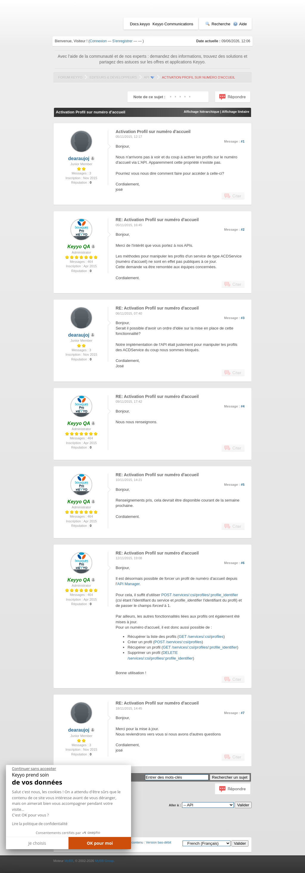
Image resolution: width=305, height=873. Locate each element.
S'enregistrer (122, 41)
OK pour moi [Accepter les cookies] (100, 843)
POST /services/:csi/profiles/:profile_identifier (199, 595)
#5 (243, 484)
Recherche (217, 24)
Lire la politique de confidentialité (39, 823)
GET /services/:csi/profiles (201, 636)
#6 (243, 563)
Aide (240, 24)
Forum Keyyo (70, 77)
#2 (243, 229)
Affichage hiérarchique (201, 111)
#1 (243, 141)
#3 (243, 318)
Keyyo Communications (172, 24)
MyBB (68, 861)
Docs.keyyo (140, 24)
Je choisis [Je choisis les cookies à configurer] (37, 843)
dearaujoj (78, 158)
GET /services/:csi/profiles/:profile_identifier (200, 647)
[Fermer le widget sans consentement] (34, 769)
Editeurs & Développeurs (113, 77)
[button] (10, 870)
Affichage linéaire (235, 111)
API (146, 77)
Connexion (98, 41)
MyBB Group (104, 861)
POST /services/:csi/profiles (178, 642)
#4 (243, 406)
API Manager (128, 584)
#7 (243, 713)
